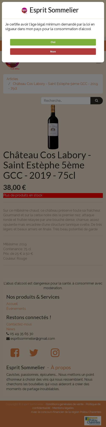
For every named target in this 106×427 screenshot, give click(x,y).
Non (53, 51)
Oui (53, 42)
